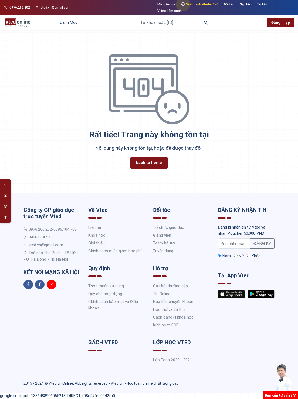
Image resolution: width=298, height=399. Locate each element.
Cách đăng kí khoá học (173, 317)
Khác (253, 256)
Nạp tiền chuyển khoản (173, 301)
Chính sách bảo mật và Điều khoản (113, 305)
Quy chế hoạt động (105, 293)
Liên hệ (94, 227)
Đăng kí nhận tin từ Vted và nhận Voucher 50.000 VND (241, 230)
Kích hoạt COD (166, 325)
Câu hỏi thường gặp (170, 286)
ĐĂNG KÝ (262, 243)
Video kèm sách (169, 11)
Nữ (239, 256)
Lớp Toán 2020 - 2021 (172, 359)
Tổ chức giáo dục (168, 227)
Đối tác (229, 4)
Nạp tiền (246, 4)
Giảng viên (162, 235)
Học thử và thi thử (169, 309)
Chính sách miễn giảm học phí (114, 250)
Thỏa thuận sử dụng (106, 286)
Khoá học (96, 235)
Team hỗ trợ (164, 243)
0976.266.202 (17, 7)
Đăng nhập (280, 22)
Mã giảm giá (166, 4)
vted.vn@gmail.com (52, 7)
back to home (149, 162)
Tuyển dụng (163, 250)
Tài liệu (262, 4)
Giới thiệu (96, 243)
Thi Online (161, 293)
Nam (224, 256)
